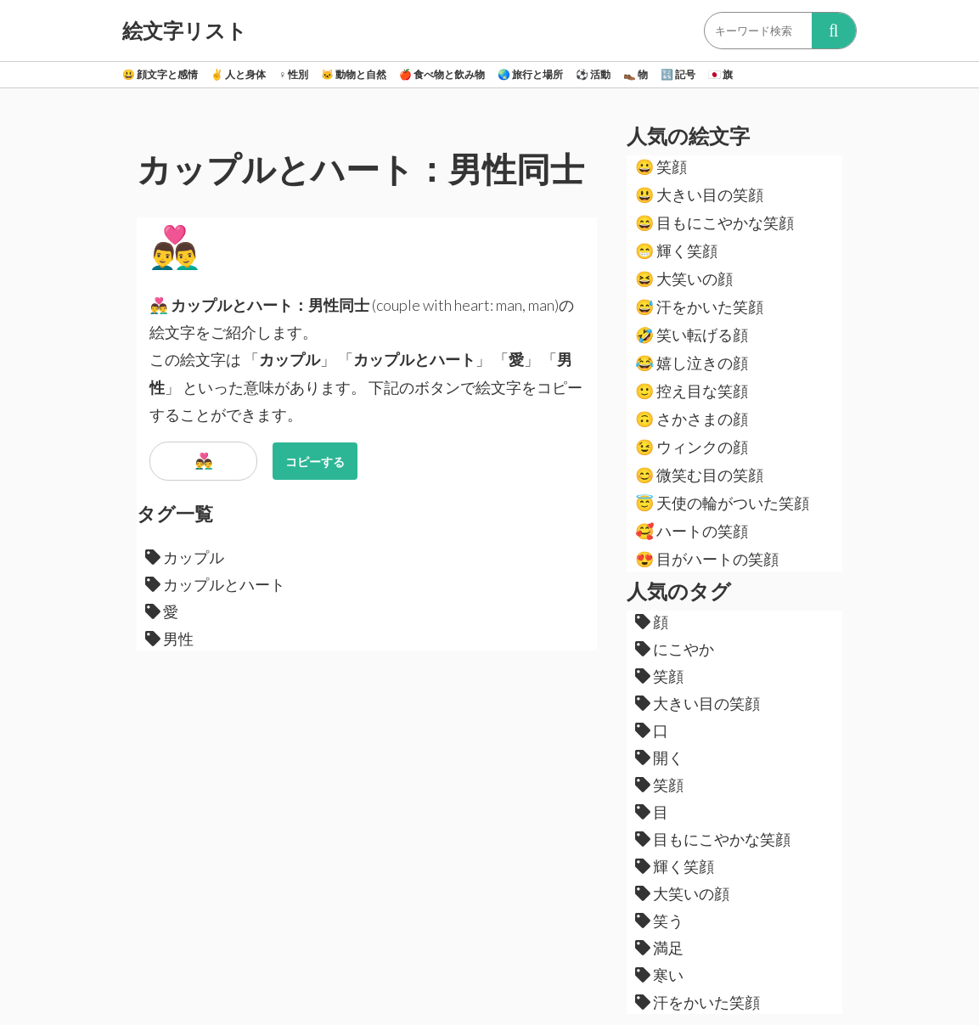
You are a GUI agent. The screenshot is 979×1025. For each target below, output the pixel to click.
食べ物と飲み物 (442, 74)
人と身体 (238, 74)
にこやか (674, 648)
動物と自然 (353, 74)
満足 (659, 947)
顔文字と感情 (160, 74)
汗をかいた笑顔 (699, 306)
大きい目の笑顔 (699, 194)
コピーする (315, 461)
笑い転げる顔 (691, 334)
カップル (184, 557)
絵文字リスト (184, 30)
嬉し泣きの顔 (691, 362)
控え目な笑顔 (691, 390)
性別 (293, 74)
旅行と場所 (530, 74)
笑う (659, 920)
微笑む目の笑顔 (699, 474)
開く (659, 757)
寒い (659, 975)
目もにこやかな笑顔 (714, 222)
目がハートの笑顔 (707, 558)
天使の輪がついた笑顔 (722, 502)
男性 (169, 638)
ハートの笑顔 (691, 530)
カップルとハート (215, 584)
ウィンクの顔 (691, 446)
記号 (678, 74)
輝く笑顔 (676, 250)
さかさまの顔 (691, 418)
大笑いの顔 (684, 278)
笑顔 (661, 166)
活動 (593, 74)
